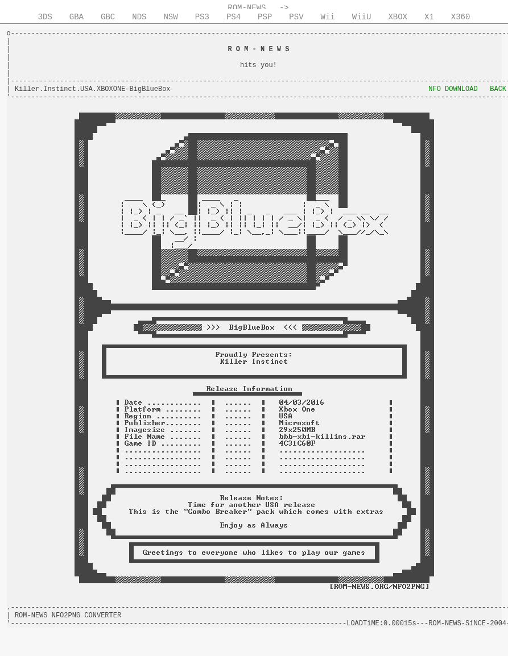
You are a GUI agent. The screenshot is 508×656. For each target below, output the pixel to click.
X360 (460, 17)
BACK (498, 89)
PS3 (202, 17)
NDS (139, 17)
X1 (429, 17)
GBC (108, 17)
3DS (45, 17)
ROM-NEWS (247, 8)
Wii (328, 17)
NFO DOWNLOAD (452, 89)
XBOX (397, 17)
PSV (296, 17)
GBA (76, 17)
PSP (265, 17)
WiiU (361, 17)
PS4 (233, 17)
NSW (170, 17)
